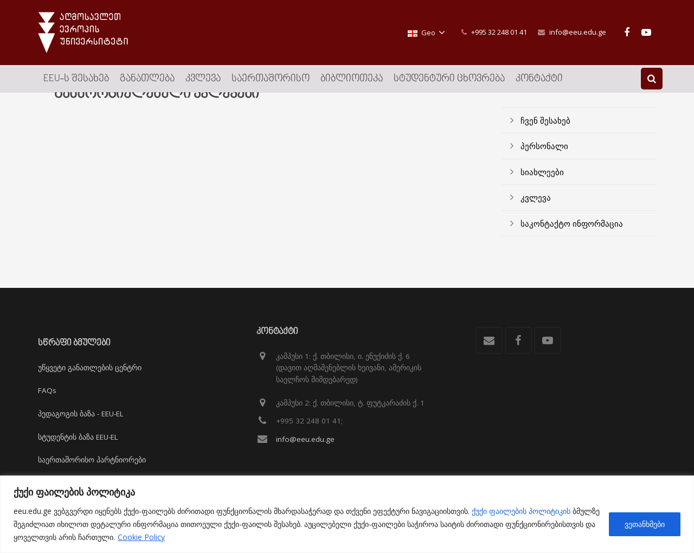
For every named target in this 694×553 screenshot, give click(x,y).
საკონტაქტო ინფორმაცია (571, 241)
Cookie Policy (141, 537)
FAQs (47, 390)
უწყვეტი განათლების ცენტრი (90, 367)
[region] (347, 514)
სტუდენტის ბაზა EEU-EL (78, 437)
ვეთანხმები (645, 524)
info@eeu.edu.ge (577, 32)
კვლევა (535, 215)
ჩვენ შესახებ (545, 138)
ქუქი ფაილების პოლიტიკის (521, 511)
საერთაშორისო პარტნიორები (92, 460)
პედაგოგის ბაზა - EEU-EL (81, 414)
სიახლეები (542, 190)
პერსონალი (544, 164)
